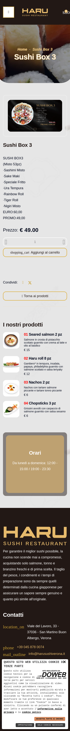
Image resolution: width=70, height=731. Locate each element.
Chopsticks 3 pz (40, 403)
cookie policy (31, 712)
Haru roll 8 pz (37, 358)
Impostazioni (25, 725)
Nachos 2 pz (37, 382)
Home (22, 49)
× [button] (64, 662)
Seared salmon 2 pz (43, 334)
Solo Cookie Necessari (50, 725)
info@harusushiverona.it (47, 654)
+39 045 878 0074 (30, 647)
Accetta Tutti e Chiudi (49, 719)
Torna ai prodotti (35, 296)
